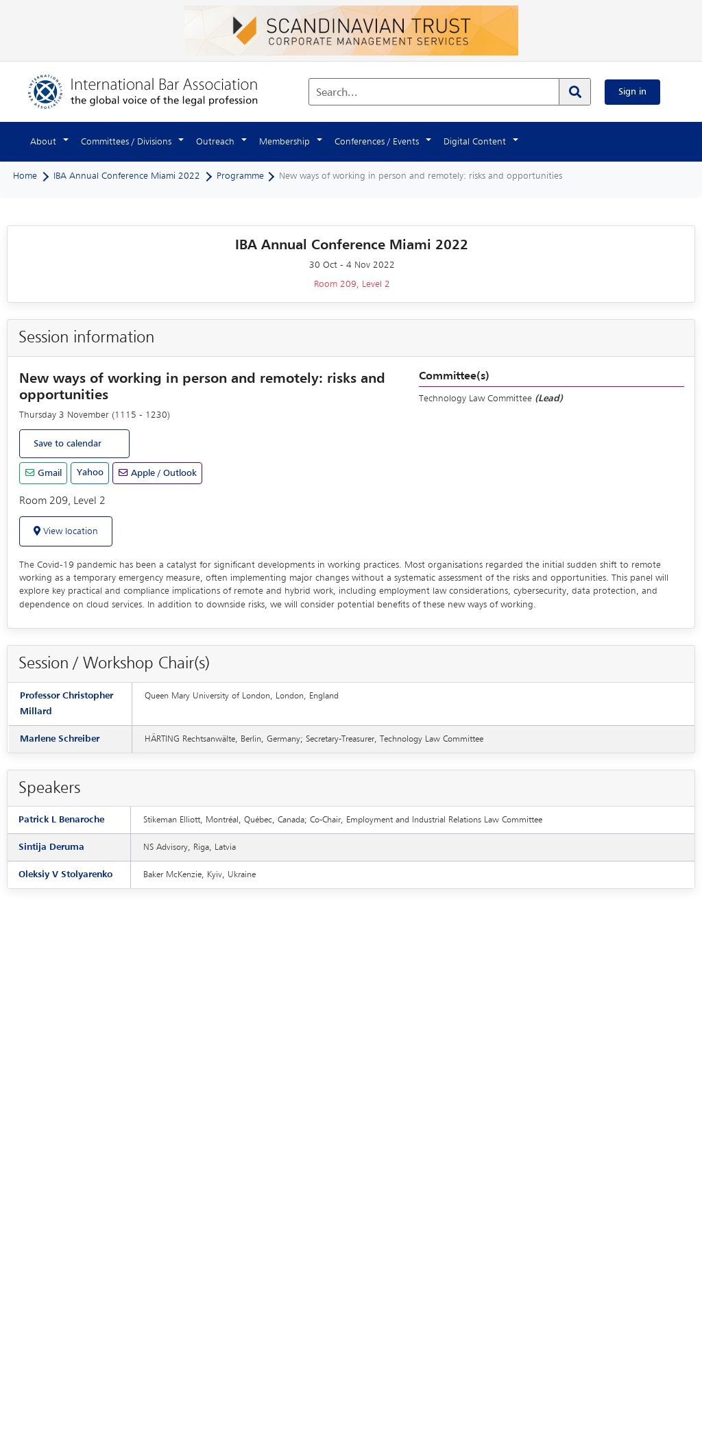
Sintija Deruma (51, 847)
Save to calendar (67, 444)
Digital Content (475, 142)
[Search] (574, 92)
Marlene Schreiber (59, 739)
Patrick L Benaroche (61, 819)
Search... (337, 93)
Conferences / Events (377, 142)
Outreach (215, 142)
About (43, 142)
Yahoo (90, 472)
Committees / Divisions (126, 142)
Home (25, 176)
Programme (240, 176)
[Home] (156, 92)
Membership (284, 142)
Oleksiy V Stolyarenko (65, 874)
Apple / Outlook (162, 473)
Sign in (632, 92)
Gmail (48, 473)
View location (69, 531)
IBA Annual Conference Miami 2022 (126, 176)
